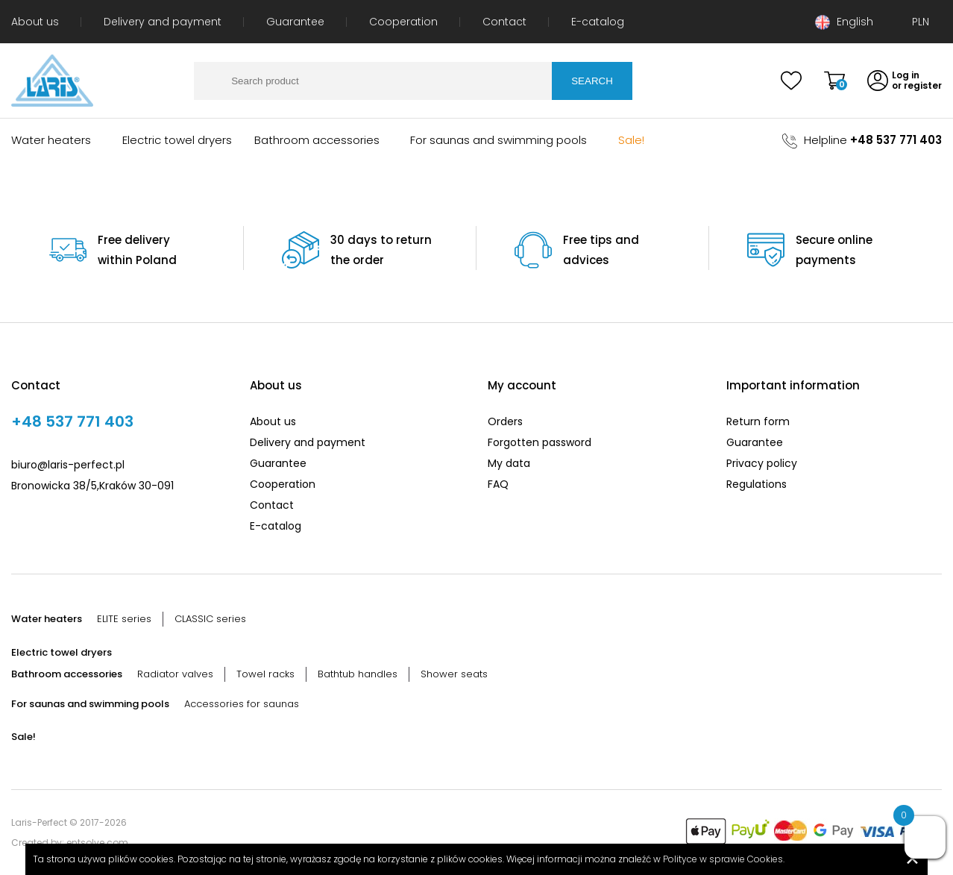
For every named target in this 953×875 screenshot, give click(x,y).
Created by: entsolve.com (69, 842)
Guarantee (295, 21)
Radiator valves (175, 674)
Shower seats (454, 674)
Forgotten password (539, 442)
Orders (505, 421)
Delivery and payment (162, 21)
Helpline (862, 140)
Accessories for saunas (241, 704)
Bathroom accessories (317, 140)
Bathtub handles (357, 674)
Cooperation (403, 21)
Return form (758, 421)
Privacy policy (761, 463)
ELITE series (124, 619)
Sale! (631, 140)
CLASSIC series (210, 619)
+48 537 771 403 (72, 421)
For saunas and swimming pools (498, 140)
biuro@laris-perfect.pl (68, 464)
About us (35, 21)
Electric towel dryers (177, 140)
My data (509, 463)
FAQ (498, 484)
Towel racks (265, 674)
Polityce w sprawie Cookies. (723, 859)
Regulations (756, 484)
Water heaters (51, 140)
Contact (504, 21)
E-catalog (597, 21)
